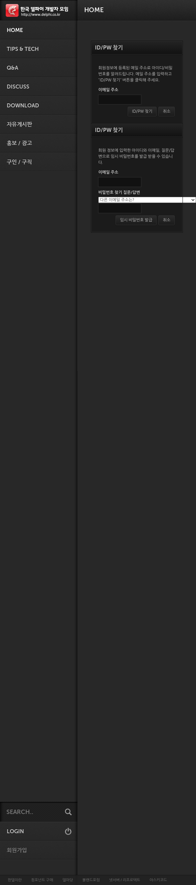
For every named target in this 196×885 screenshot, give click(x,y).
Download (23, 106)
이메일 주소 (108, 89)
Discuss (18, 87)
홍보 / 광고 (19, 143)
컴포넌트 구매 (42, 880)
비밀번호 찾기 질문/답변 (119, 192)
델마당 (67, 880)
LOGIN (15, 831)
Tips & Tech (23, 49)
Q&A (12, 68)
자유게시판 (19, 124)
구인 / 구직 (19, 162)
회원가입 (17, 850)
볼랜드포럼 (91, 880)
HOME (15, 30)
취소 (166, 111)
